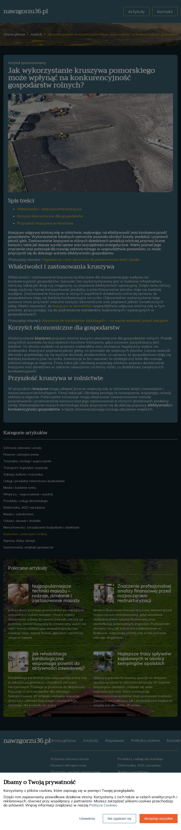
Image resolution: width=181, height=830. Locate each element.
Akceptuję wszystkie (158, 818)
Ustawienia (87, 818)
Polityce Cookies (103, 805)
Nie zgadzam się (119, 818)
